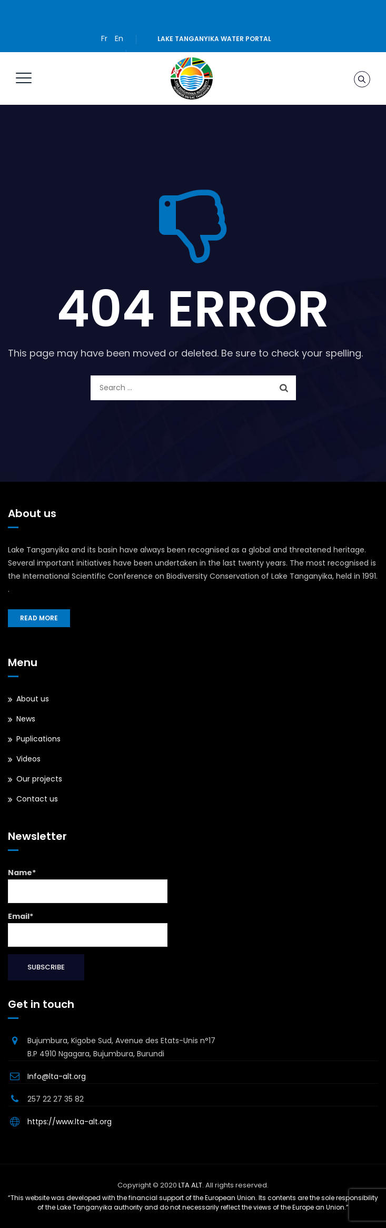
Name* (87, 885)
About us (32, 699)
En (119, 38)
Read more (39, 617)
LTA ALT (190, 1185)
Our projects (39, 779)
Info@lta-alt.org (56, 1076)
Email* (87, 929)
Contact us (37, 799)
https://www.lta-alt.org (69, 1121)
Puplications (38, 739)
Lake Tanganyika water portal (214, 38)
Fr (104, 38)
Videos (28, 759)
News (25, 719)
